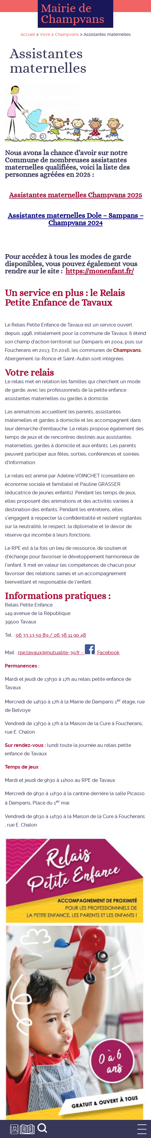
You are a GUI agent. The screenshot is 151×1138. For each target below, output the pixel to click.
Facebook (108, 652)
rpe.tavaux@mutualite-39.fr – (51, 652)
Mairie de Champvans (72, 13)
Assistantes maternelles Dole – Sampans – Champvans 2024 (75, 219)
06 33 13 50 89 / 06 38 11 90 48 (51, 635)
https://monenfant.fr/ (100, 271)
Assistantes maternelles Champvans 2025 (75, 195)
